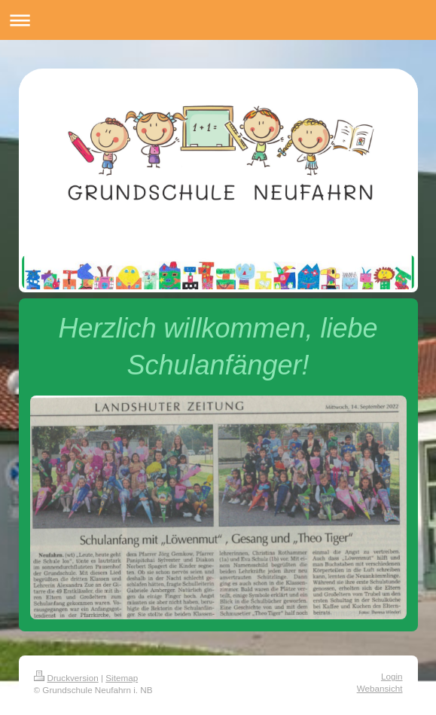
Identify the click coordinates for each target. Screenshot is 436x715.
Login (392, 676)
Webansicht (380, 688)
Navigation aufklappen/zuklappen (218, 20)
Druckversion (66, 678)
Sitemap (121, 678)
